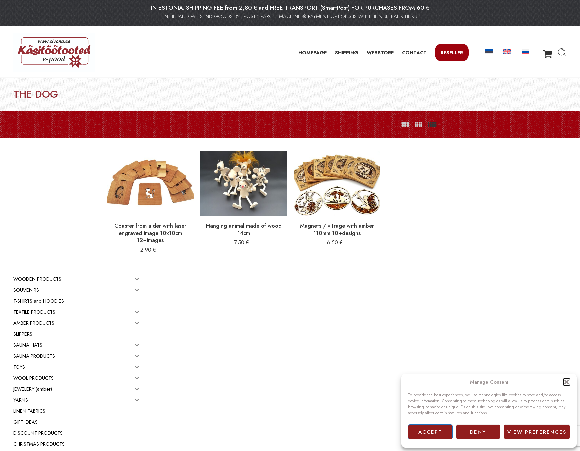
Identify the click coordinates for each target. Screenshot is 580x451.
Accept (430, 432)
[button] (566, 382)
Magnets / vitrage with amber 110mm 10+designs (362, 222)
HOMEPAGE (312, 52)
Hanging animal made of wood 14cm (278, 222)
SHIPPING (346, 52)
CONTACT (414, 52)
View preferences (536, 432)
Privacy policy (306, 400)
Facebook (302, 408)
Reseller (452, 52)
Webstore (302, 386)
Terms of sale (306, 393)
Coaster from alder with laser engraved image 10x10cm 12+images (195, 225)
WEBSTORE (380, 52)
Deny (478, 432)
